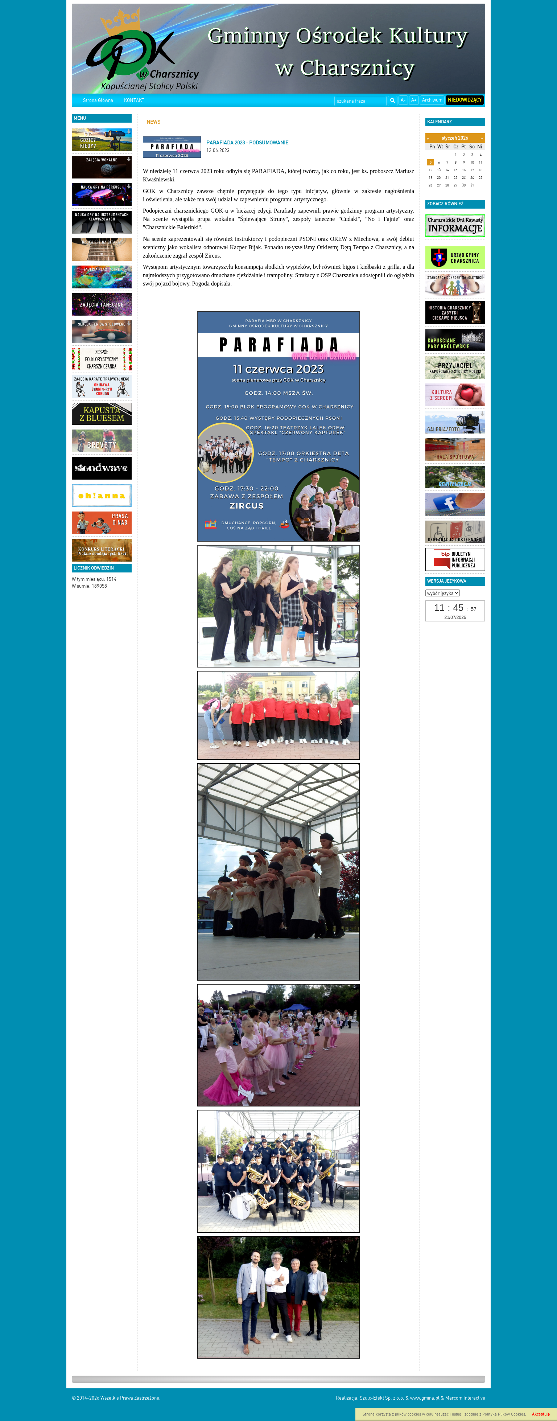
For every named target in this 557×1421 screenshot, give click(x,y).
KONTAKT (134, 100)
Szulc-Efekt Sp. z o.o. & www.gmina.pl (400, 1398)
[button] (128, 132)
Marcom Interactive (465, 1398)
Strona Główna (98, 100)
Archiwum (432, 100)
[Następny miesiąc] (481, 138)
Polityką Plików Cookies (503, 1414)
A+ (414, 100)
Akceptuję (541, 1414)
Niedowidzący (465, 100)
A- (403, 100)
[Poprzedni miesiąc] (428, 138)
